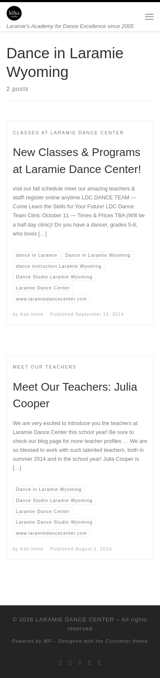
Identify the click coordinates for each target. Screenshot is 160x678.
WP (48, 641)
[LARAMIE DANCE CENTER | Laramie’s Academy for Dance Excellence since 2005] (14, 12)
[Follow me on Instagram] (80, 663)
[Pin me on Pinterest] (99, 663)
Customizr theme (126, 641)
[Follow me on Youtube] (90, 663)
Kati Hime (32, 314)
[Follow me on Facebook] (70, 663)
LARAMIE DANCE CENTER (74, 619)
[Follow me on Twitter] (60, 663)
